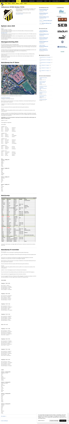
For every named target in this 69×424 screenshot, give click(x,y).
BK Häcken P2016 (4, 32)
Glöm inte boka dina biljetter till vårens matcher (42, 82)
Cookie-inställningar (4, 420)
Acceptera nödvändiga (54, 420)
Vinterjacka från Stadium (43, 99)
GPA (50, 1)
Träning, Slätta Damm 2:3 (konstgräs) (44, 57)
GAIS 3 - (45, 23)
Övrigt (45, 1)
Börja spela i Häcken (19, 13)
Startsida (3, 1)
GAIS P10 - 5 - (45, 20)
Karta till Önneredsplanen (5, 97)
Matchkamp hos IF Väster (10, 62)
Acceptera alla (62, 420)
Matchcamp (5, 195)
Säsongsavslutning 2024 (9, 42)
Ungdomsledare (40, 1)
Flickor (13, 1)
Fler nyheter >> (3, 416)
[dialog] (52, 418)
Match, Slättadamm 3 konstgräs (44, 65)
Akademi (8, 1)
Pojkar (18, 1)
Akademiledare (32, 1)
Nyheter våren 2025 (8, 26)
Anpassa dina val (41, 420)
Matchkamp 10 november (10, 249)
